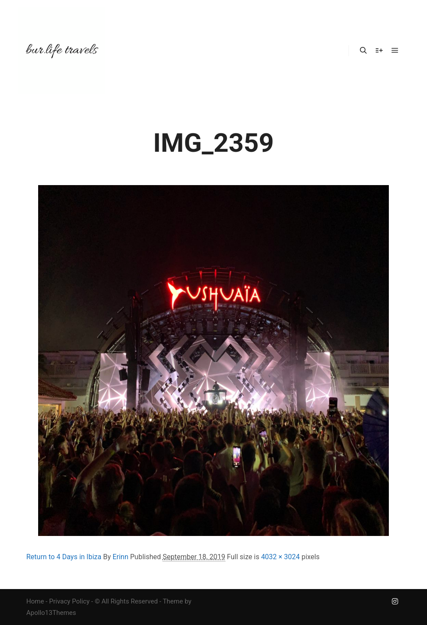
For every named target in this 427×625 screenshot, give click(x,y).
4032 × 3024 (280, 557)
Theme (173, 601)
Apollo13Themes (51, 613)
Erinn (120, 557)
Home (35, 601)
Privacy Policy (69, 601)
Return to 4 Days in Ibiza (63, 557)
